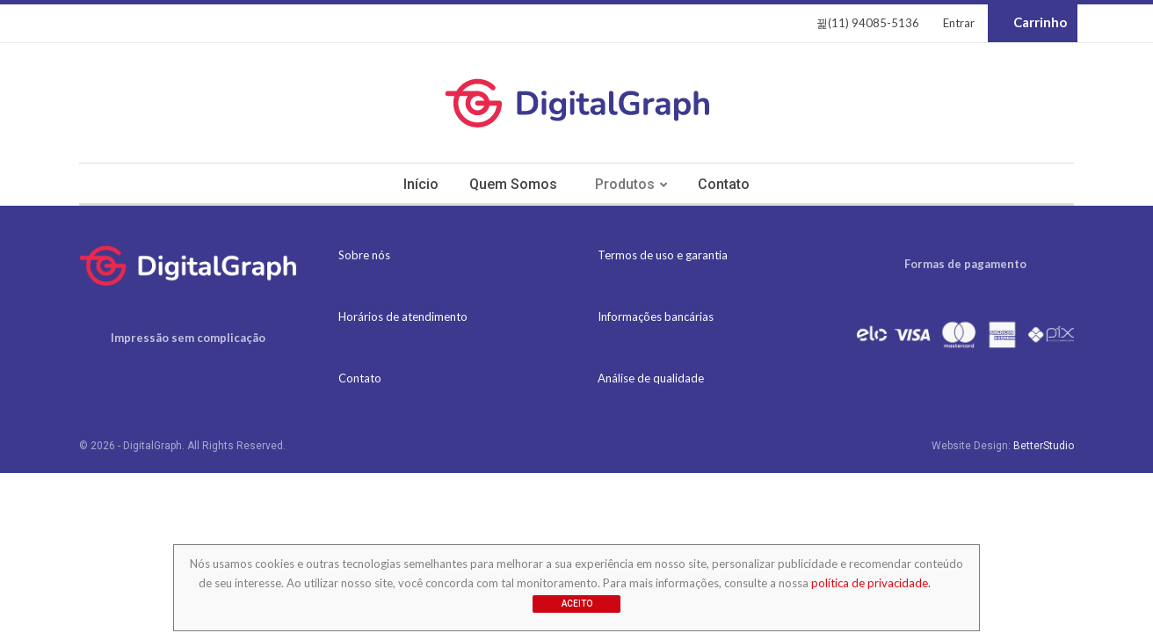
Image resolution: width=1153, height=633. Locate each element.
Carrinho (1032, 23)
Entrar (959, 23)
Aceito (577, 603)
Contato (724, 184)
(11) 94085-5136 (867, 23)
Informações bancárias (656, 316)
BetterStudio (1043, 446)
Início (421, 184)
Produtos (625, 184)
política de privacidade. (871, 583)
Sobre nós (364, 255)
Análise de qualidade (651, 378)
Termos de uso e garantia (663, 255)
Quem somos (513, 184)
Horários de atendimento (403, 316)
